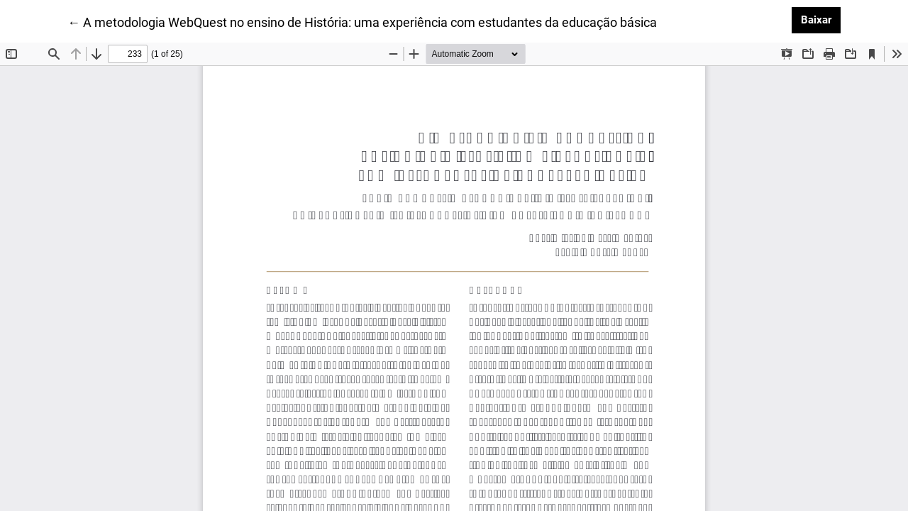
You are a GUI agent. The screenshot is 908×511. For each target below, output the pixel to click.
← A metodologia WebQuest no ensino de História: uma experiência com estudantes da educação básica (362, 21)
